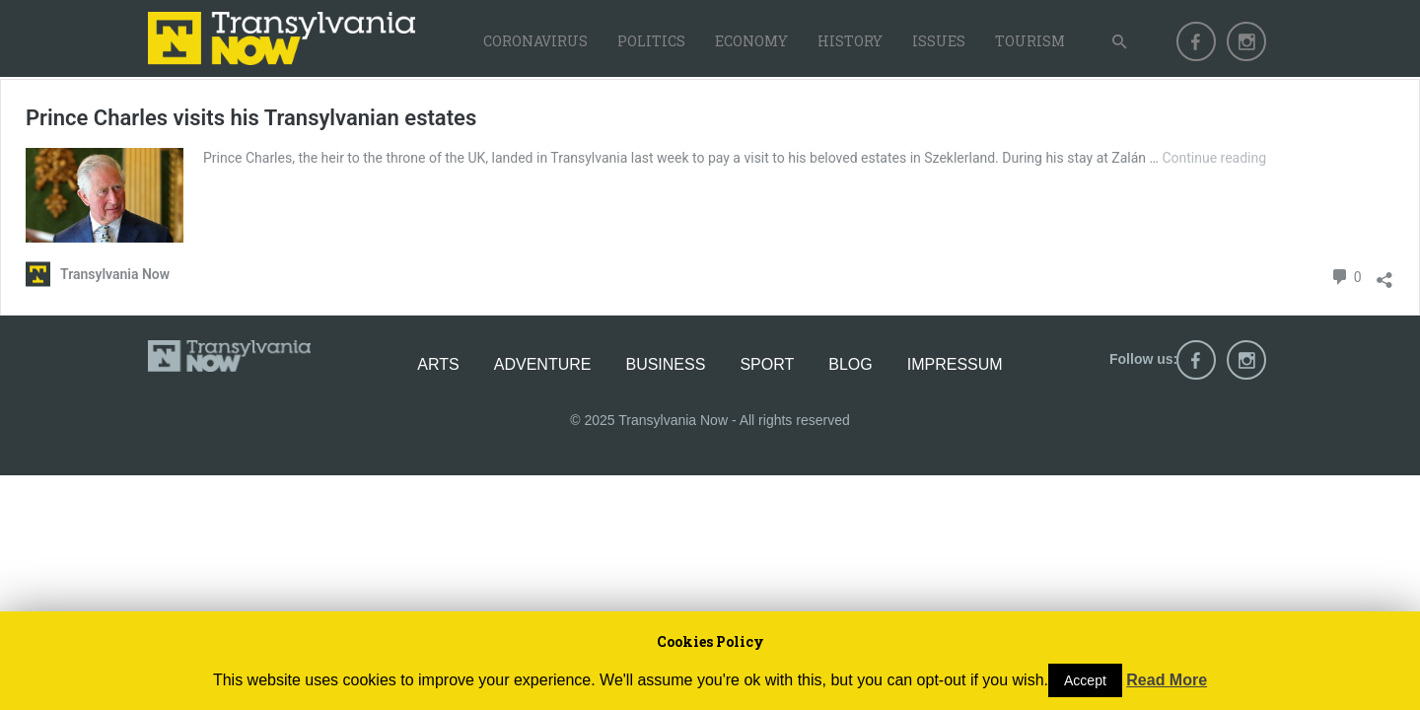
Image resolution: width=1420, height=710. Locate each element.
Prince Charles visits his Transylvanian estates (251, 118)
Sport (767, 364)
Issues (938, 41)
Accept (1085, 680)
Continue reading (1214, 158)
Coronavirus (535, 41)
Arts (438, 364)
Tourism (1030, 41)
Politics (651, 41)
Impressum (955, 364)
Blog (850, 364)
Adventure (543, 364)
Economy (751, 41)
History (850, 41)
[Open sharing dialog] (1384, 275)
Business (665, 364)
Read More (1166, 680)
